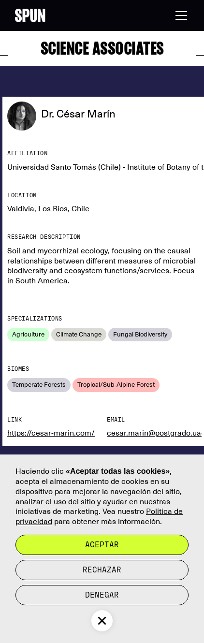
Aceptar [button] (102, 544)
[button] (179, 15)
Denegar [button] (102, 594)
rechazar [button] (102, 569)
